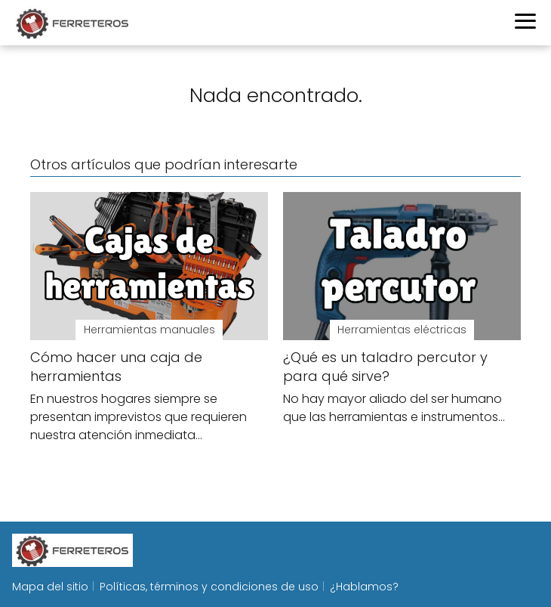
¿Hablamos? (364, 586)
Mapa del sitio (50, 586)
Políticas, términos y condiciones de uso (209, 586)
